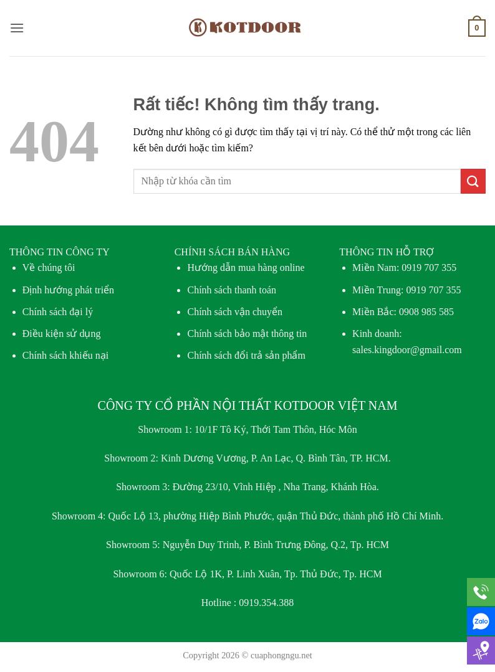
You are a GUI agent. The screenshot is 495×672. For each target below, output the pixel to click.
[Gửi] (473, 181)
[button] (16, 27)
